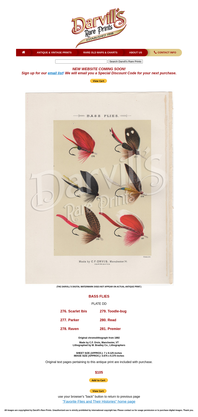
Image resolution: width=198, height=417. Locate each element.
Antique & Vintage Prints (54, 52)
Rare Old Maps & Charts (100, 52)
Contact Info (164, 52)
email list (55, 73)
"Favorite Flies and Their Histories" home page (99, 402)
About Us (135, 52)
